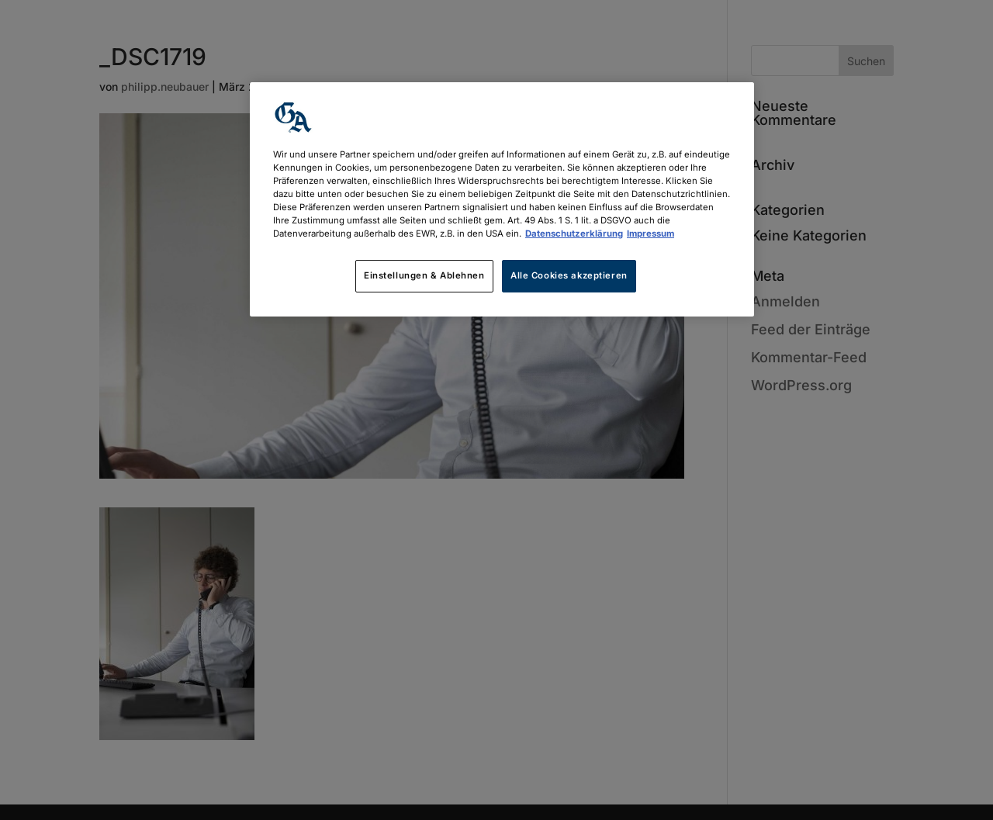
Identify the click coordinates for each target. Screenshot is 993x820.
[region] (502, 199)
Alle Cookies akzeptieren (569, 275)
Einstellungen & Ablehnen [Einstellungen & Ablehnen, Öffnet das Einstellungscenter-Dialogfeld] (424, 275)
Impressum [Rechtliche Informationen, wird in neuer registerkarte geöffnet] (650, 233)
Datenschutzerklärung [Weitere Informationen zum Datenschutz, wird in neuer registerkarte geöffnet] (574, 233)
